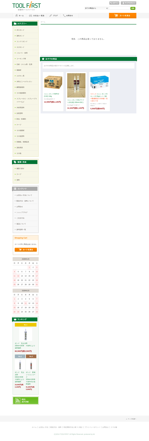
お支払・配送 (36, 15)
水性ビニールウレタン (24, 81)
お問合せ (20, 207)
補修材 (19, 70)
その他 (19, 153)
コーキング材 (21, 59)
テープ (19, 125)
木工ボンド (20, 30)
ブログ (53, 15)
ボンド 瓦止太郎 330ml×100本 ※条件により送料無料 (25, 345)
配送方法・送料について (25, 201)
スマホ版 (114, 427)
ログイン (114, 3)
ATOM (25, 402)
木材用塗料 (20, 107)
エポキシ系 (20, 76)
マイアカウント (128, 3)
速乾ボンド (20, 36)
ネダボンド (20, 47)
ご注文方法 (20, 218)
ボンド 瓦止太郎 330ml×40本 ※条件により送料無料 (19, 377)
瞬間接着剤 (20, 87)
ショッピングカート (122, 15)
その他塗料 (20, 136)
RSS (24, 399)
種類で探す (20, 168)
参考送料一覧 (21, 229)
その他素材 (20, 130)
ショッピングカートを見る (26, 250)
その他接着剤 (21, 93)
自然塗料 (20, 113)
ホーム (19, 15)
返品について (21, 224)
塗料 (18, 180)
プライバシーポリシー (92, 427)
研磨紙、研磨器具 (23, 142)
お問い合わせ (69, 15)
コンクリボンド (22, 41)
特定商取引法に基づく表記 (73, 427)
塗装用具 (20, 148)
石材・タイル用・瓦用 (24, 64)
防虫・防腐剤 (21, 119)
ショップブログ (22, 212)
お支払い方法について (24, 195)
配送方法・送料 (55, 427)
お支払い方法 (43, 427)
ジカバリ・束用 (22, 53)
